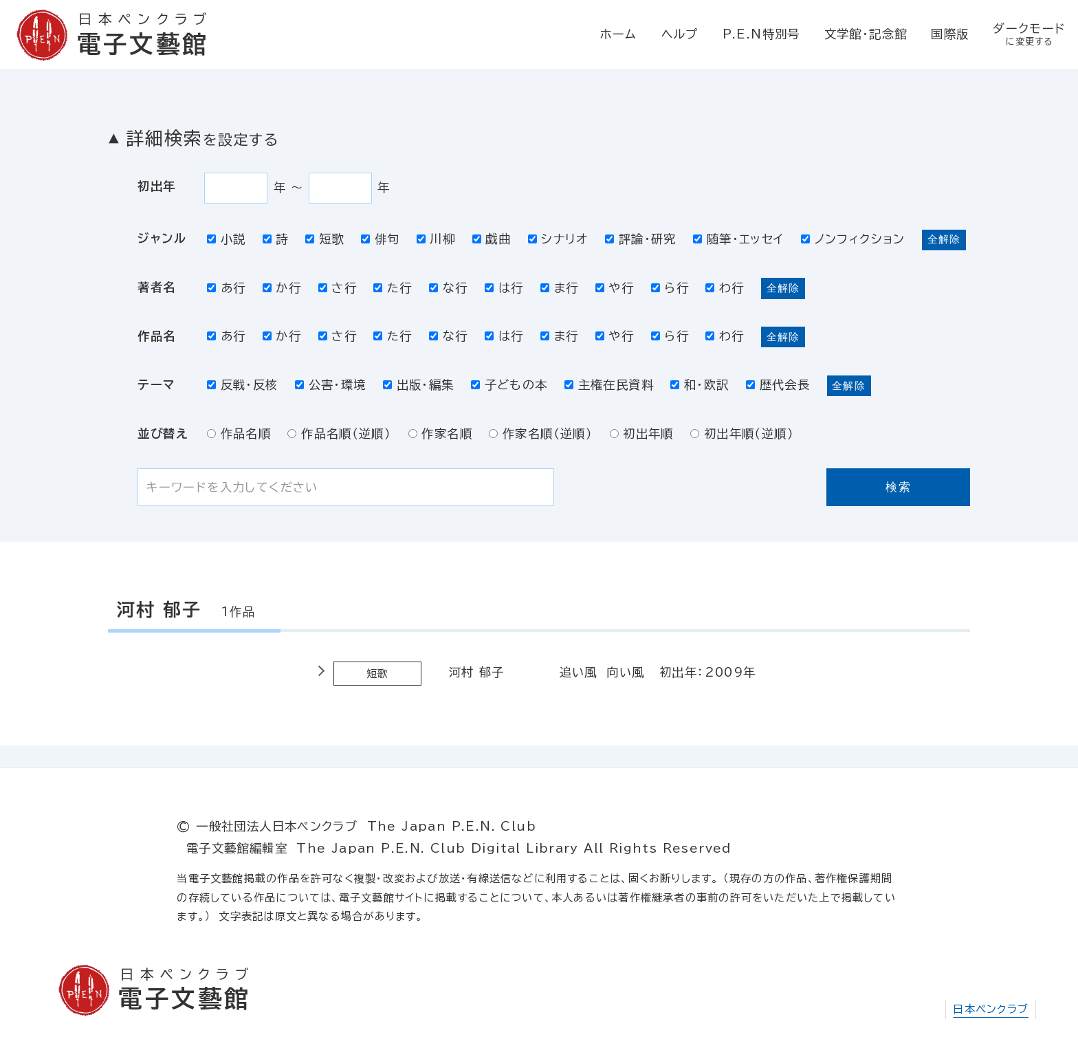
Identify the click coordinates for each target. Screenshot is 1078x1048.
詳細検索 (202, 138)
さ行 (337, 288)
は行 (504, 288)
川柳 (436, 239)
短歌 (324, 239)
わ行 (724, 288)
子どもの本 (509, 385)
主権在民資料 (609, 385)
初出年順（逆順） (742, 433)
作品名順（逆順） (339, 433)
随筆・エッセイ (738, 239)
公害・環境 (330, 385)
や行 (614, 288)
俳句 (380, 239)
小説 (226, 239)
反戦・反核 (242, 385)
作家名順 (440, 433)
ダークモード (1029, 36)
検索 (898, 487)
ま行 (559, 288)
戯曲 (491, 239)
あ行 (226, 288)
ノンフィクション (853, 239)
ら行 (670, 288)
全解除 (944, 239)
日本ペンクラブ (990, 1009)
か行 (282, 288)
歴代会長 (778, 385)
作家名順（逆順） (541, 433)
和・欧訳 (699, 385)
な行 (448, 288)
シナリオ (558, 239)
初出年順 (642, 433)
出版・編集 (418, 385)
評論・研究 (640, 239)
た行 (392, 288)
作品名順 (239, 433)
